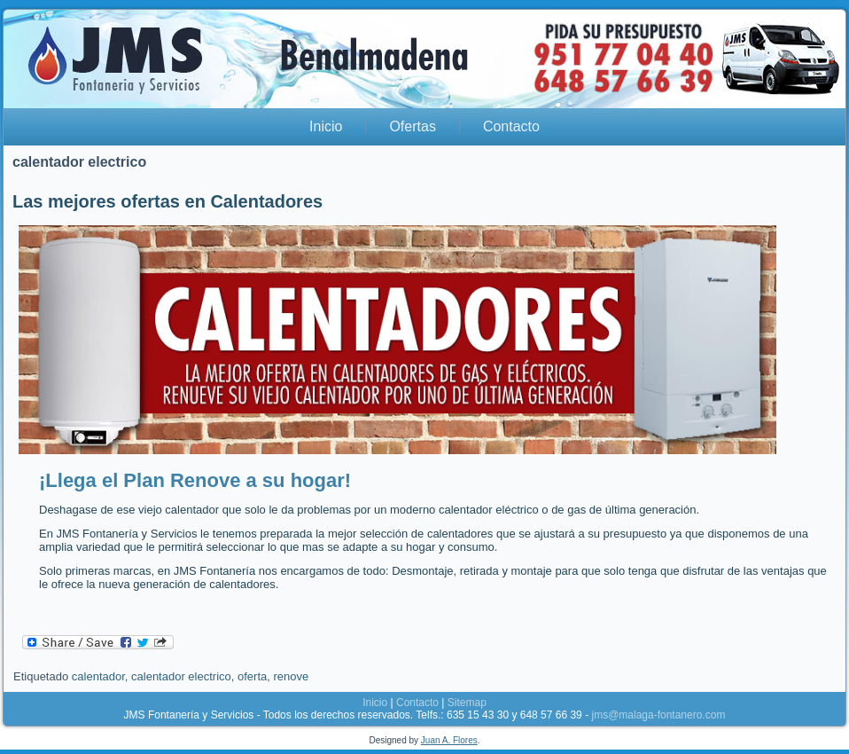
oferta (252, 676)
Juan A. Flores (449, 740)
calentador (98, 676)
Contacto (511, 126)
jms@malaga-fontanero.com (658, 715)
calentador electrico (181, 676)
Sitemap (467, 702)
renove (290, 676)
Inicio (325, 126)
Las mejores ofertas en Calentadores (167, 201)
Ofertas (412, 126)
